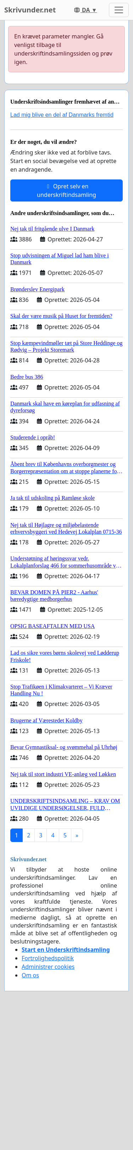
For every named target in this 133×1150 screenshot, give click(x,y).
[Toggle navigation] (119, 10)
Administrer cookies (48, 967)
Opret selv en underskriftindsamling (66, 190)
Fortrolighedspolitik (48, 958)
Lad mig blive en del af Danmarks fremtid (61, 115)
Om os (30, 975)
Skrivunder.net (30, 10)
